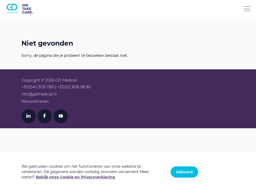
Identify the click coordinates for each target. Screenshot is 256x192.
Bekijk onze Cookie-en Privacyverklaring (75, 177)
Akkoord (184, 172)
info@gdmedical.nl (39, 94)
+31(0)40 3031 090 (37, 87)
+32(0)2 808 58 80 (74, 87)
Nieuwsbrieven (35, 101)
